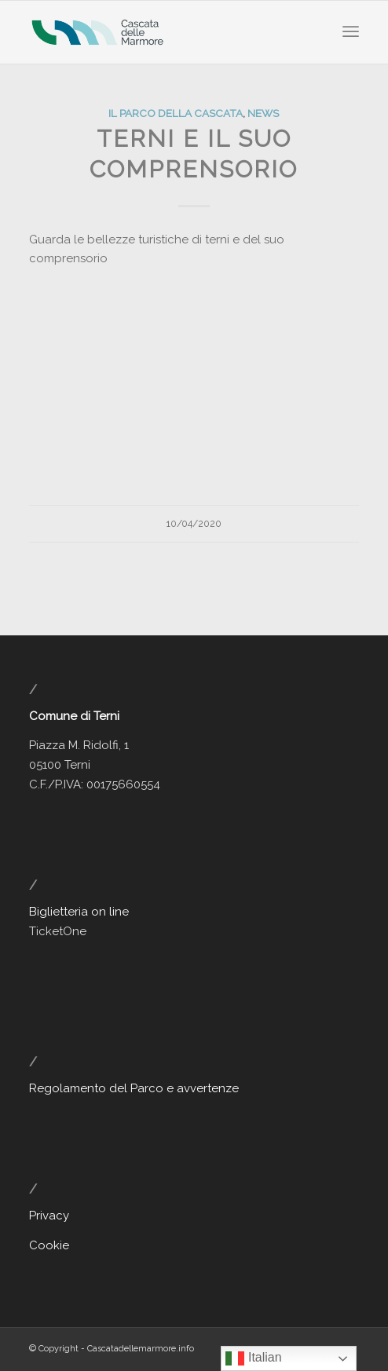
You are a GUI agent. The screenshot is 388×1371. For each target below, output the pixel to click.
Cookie (49, 1245)
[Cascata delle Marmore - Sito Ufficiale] (161, 32)
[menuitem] (350, 32)
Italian (253, 1358)
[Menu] (350, 32)
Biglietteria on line (79, 912)
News (263, 113)
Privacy (49, 1215)
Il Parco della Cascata (175, 113)
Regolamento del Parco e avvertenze (134, 1088)
